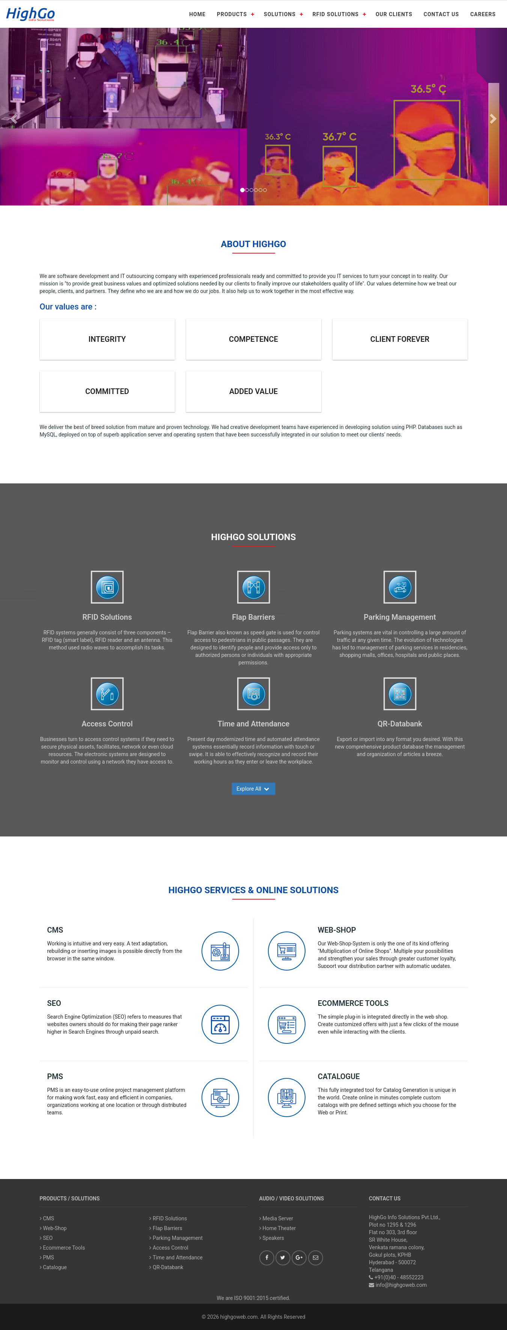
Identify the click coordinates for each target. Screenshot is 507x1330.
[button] (13, 116)
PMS (55, 1076)
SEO (54, 1003)
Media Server (276, 1218)
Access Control (106, 723)
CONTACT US (441, 14)
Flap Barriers (253, 617)
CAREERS (483, 14)
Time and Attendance (254, 723)
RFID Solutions (107, 617)
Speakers (271, 1238)
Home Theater (277, 1228)
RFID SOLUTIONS (336, 14)
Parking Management (400, 617)
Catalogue (339, 1076)
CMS (55, 929)
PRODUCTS (232, 14)
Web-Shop (337, 929)
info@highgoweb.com (401, 1285)
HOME (197, 14)
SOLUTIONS (280, 14)
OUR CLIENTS (394, 14)
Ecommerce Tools (353, 1003)
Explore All (253, 789)
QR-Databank (400, 723)
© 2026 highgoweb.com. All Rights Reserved (253, 1317)
